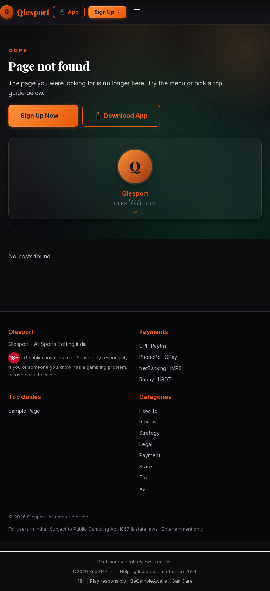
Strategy (149, 433)
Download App (121, 115)
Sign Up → (107, 12)
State (145, 466)
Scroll (135, 205)
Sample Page (24, 411)
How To (148, 411)
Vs (142, 489)
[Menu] (137, 12)
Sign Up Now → (43, 115)
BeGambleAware (148, 581)
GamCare (182, 581)
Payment (149, 455)
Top (144, 477)
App (69, 12)
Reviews (149, 422)
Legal (145, 444)
